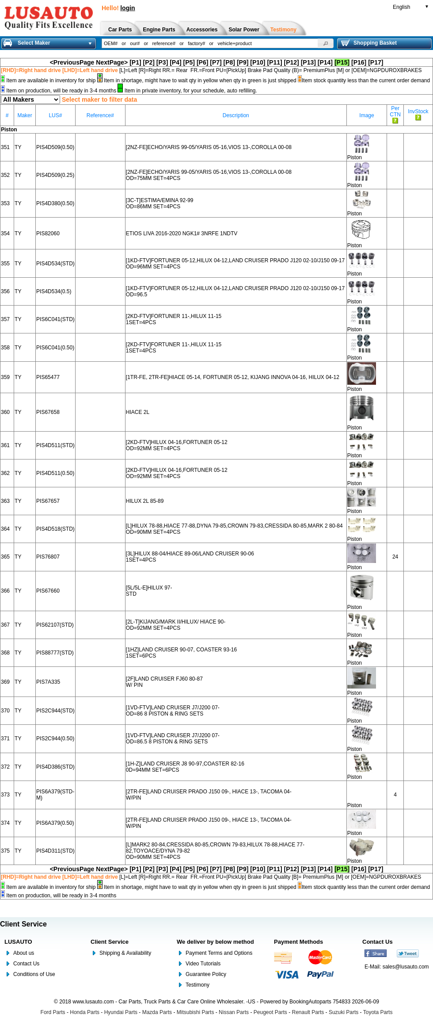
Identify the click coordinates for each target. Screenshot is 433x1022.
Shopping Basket (369, 42)
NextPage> (112, 62)
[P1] (135, 62)
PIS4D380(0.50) (55, 203)
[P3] (162, 62)
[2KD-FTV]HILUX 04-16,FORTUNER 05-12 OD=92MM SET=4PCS (177, 445)
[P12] (291, 62)
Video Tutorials (203, 964)
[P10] (257, 62)
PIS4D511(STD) (55, 445)
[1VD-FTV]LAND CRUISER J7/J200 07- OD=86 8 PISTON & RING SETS (173, 710)
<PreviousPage (72, 62)
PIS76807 (48, 557)
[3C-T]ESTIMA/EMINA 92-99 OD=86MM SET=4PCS (160, 203)
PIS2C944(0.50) (55, 738)
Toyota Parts (378, 1012)
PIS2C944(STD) (55, 711)
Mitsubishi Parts (195, 1012)
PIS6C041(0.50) (55, 347)
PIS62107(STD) (55, 625)
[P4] (175, 62)
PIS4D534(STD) (55, 263)
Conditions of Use (34, 974)
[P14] (325, 62)
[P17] (375, 62)
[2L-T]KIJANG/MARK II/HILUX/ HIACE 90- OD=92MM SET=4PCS (175, 625)
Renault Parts (308, 1012)
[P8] (229, 62)
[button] (326, 43)
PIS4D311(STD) (55, 851)
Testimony (197, 985)
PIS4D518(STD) (55, 529)
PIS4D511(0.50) (55, 473)
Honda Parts (84, 1012)
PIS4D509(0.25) (55, 175)
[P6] (202, 62)
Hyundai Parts (120, 1012)
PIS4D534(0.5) (53, 291)
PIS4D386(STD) (55, 767)
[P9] (242, 62)
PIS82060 (48, 233)
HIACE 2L (137, 412)
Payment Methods (298, 941)
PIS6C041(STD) (55, 319)
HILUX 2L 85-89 (145, 501)
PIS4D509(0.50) (55, 147)
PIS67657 (48, 501)
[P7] (215, 62)
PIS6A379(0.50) (55, 823)
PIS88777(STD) (55, 653)
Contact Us (26, 964)
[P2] (149, 62)
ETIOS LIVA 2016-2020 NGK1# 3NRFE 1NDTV (182, 233)
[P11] (274, 62)
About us (23, 953)
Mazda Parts (157, 1012)
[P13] (308, 62)
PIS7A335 (48, 682)
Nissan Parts (234, 1012)
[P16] (358, 62)
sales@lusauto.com (406, 967)
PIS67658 (48, 412)
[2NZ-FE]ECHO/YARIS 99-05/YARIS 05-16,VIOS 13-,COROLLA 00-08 (209, 147)
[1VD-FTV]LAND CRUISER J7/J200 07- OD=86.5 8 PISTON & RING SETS (173, 738)
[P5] (189, 62)
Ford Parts (53, 1012)
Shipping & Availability (125, 953)
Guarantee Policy (206, 974)
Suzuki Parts (343, 1012)
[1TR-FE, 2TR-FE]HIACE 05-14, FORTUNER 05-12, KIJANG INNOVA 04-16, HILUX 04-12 (232, 377)
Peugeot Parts (270, 1012)
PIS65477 (48, 377)
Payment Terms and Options (219, 953)
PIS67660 (48, 591)
